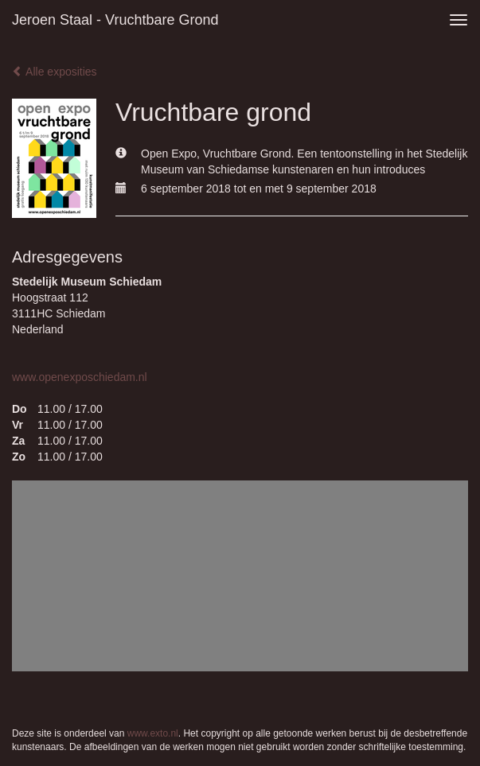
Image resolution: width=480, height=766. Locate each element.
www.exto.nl (152, 733)
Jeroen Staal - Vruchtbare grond (115, 20)
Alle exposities (54, 71)
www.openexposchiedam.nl (79, 377)
